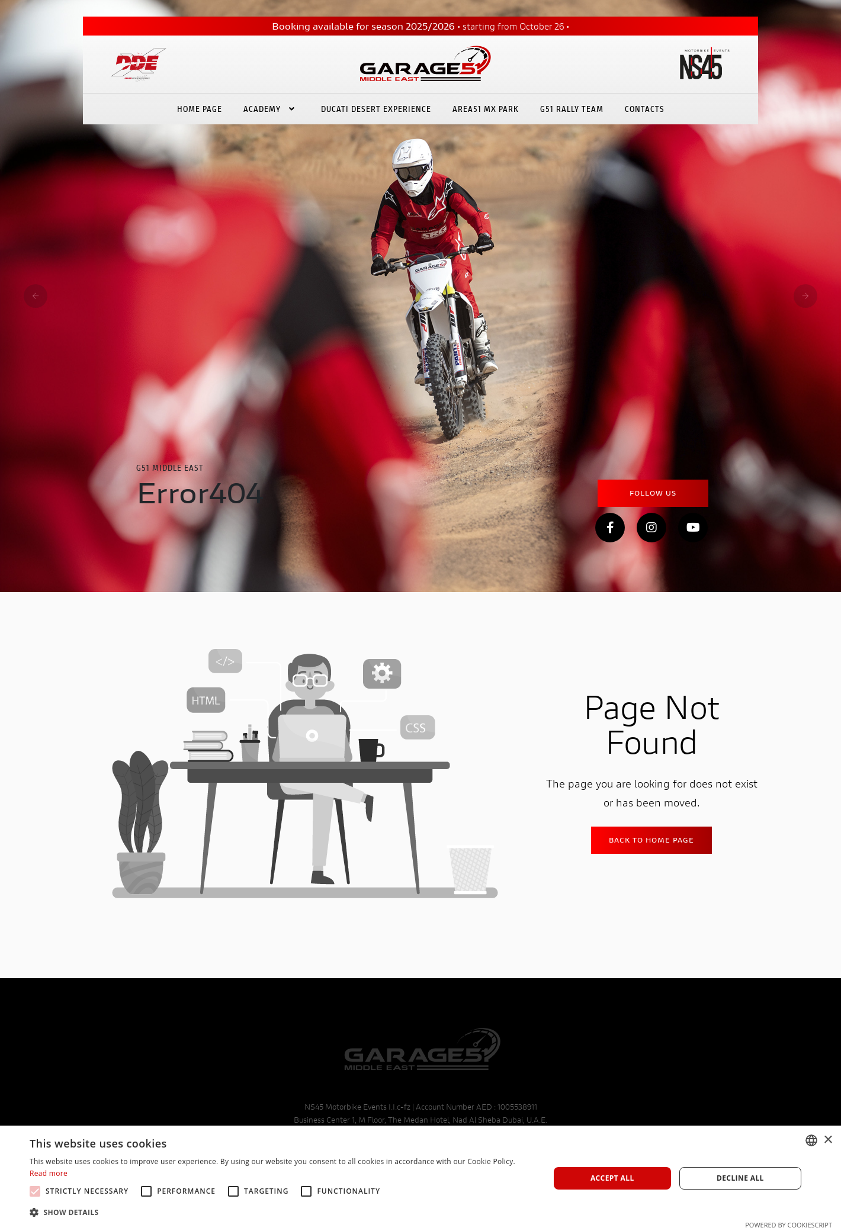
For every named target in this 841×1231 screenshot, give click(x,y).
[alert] (420, 1178)
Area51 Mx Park (485, 108)
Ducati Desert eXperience (376, 108)
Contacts (645, 108)
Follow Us (653, 492)
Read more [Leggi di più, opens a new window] (49, 1173)
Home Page (199, 108)
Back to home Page (651, 839)
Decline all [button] (740, 1178)
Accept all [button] (612, 1178)
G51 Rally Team (572, 108)
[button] (282, 1212)
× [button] (827, 1140)
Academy (271, 108)
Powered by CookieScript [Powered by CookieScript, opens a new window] (788, 1224)
